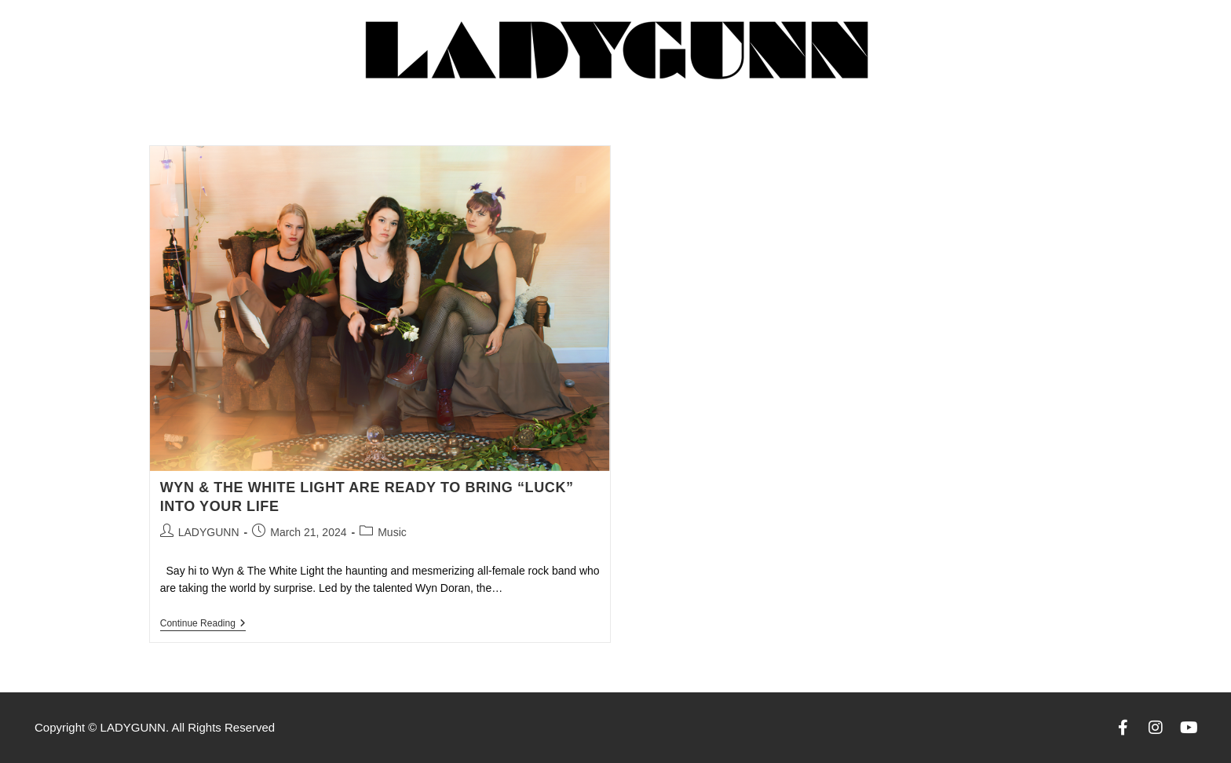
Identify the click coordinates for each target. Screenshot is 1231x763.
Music (392, 532)
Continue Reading (203, 623)
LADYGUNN (208, 532)
